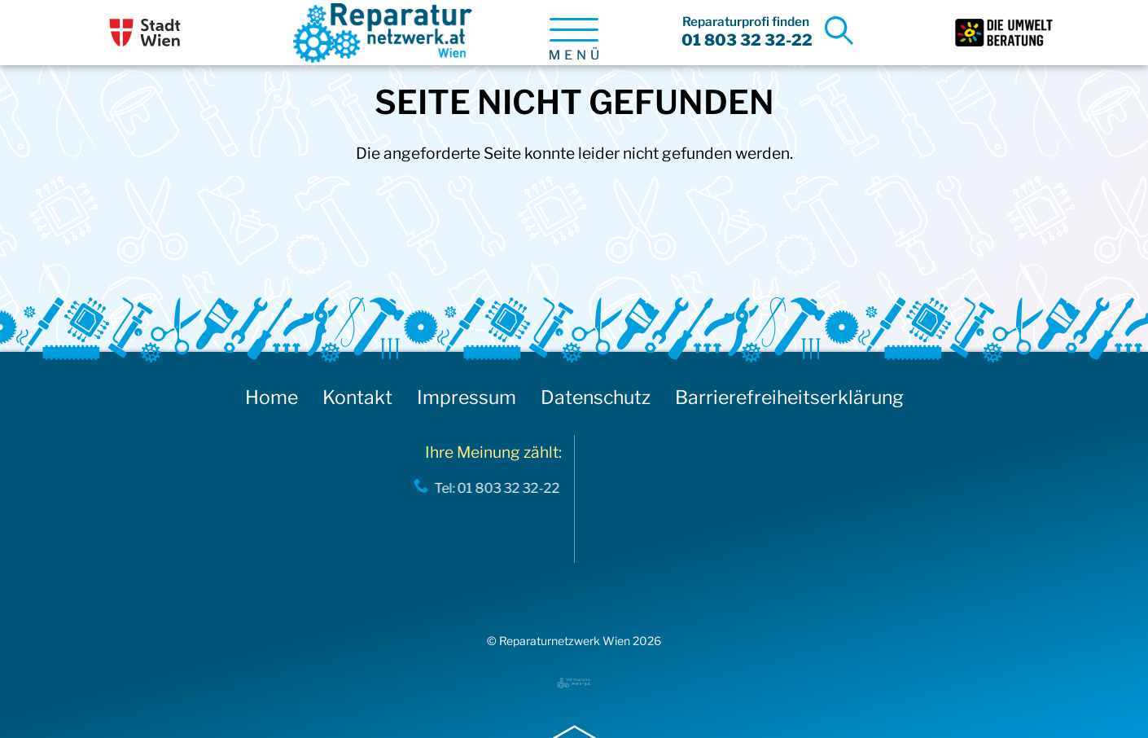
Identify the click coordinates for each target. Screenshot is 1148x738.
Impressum (466, 397)
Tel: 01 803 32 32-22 (491, 488)
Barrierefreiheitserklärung (789, 397)
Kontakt (357, 397)
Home (271, 397)
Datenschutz (596, 397)
